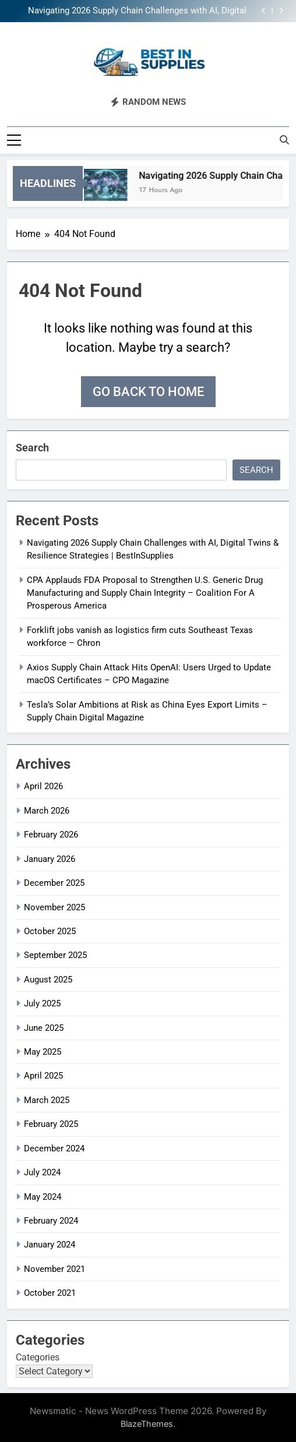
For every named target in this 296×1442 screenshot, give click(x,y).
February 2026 (51, 834)
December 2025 (54, 882)
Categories (37, 1356)
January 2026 (49, 858)
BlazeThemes (147, 1423)
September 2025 (55, 954)
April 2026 (43, 785)
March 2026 (46, 809)
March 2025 (46, 1099)
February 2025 (51, 1123)
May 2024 (42, 1195)
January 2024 (49, 1244)
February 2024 (51, 1220)
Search (32, 446)
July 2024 (42, 1172)
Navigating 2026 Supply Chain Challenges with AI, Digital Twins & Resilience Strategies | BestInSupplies (137, 11)
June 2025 (44, 1027)
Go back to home (148, 390)
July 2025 (42, 1003)
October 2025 (50, 930)
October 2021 (50, 1292)
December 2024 (54, 1147)
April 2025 (43, 1075)
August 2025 (48, 978)
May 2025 (42, 1051)
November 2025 (54, 906)
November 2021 (54, 1268)
